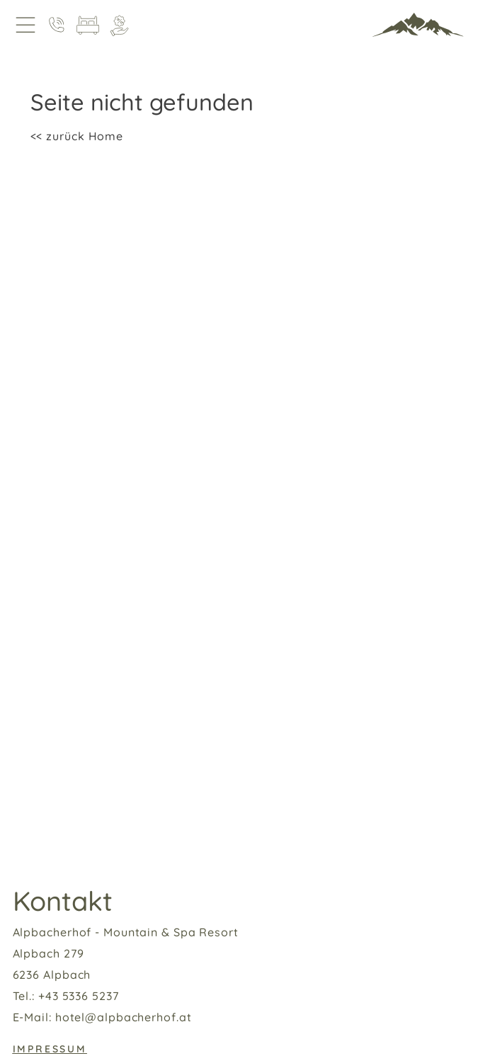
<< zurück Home (77, 136)
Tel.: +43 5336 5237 (66, 996)
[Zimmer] (87, 24)
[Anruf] (56, 24)
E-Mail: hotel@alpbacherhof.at (102, 1017)
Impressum (50, 1049)
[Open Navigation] (25, 24)
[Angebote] (119, 24)
